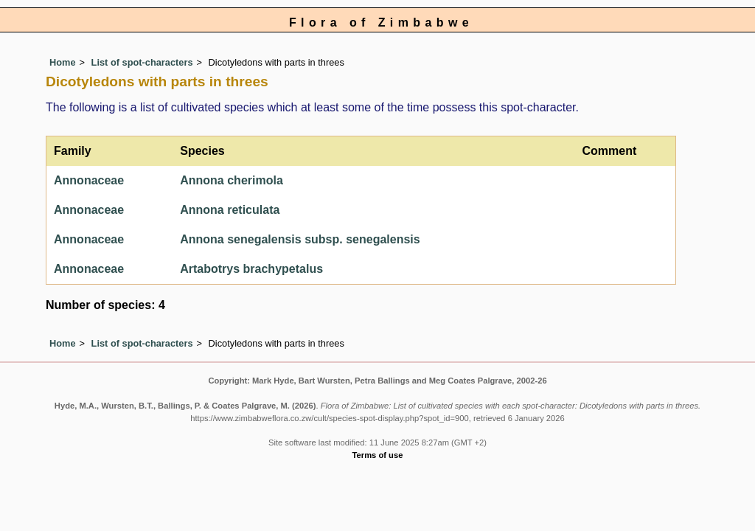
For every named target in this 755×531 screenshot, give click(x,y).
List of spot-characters (142, 62)
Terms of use (377, 455)
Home (62, 62)
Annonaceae (89, 180)
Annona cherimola (231, 180)
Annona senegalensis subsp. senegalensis (300, 239)
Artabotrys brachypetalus (251, 269)
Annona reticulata (229, 210)
